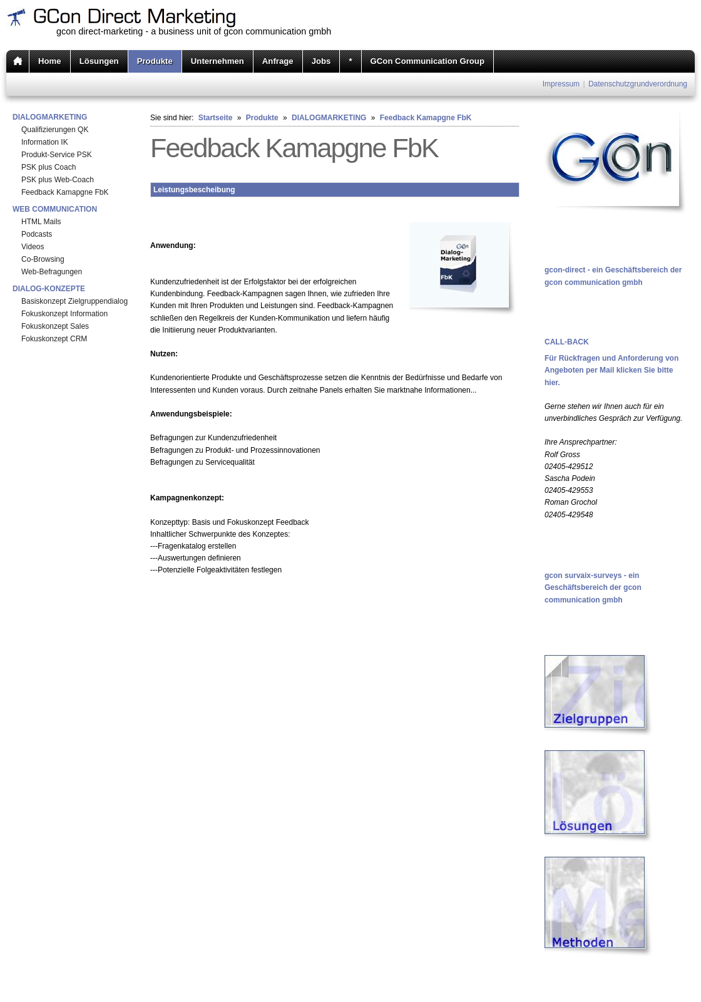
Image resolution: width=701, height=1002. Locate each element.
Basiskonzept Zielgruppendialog (74, 301)
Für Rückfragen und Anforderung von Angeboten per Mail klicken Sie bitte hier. (611, 370)
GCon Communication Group (427, 61)
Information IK (44, 142)
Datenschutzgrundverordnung (637, 84)
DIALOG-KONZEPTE (49, 288)
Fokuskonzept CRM (54, 338)
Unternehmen (217, 61)
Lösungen (99, 61)
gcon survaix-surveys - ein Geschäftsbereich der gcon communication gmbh (593, 587)
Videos (32, 246)
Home (49, 61)
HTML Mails (41, 221)
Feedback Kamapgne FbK (64, 192)
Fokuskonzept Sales (55, 326)
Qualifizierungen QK (54, 129)
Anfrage (278, 61)
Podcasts (36, 234)
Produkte (155, 61)
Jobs (321, 61)
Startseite (215, 117)
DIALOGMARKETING (50, 117)
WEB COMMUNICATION (55, 209)
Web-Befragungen (51, 271)
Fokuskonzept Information (64, 313)
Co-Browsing (42, 259)
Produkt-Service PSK (56, 154)
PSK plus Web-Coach (57, 179)
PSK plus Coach (48, 167)
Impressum (561, 84)
